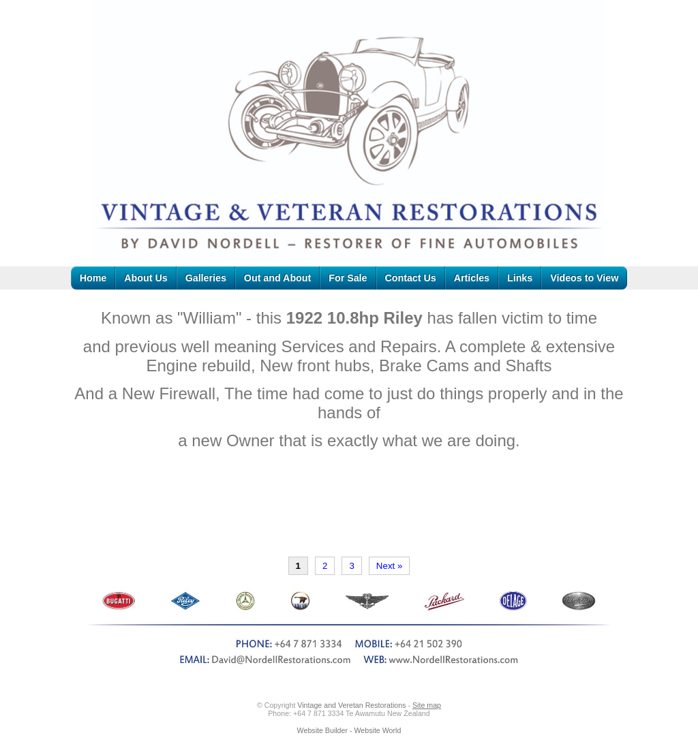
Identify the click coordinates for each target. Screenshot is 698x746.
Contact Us (410, 278)
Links (519, 278)
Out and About (277, 278)
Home (93, 278)
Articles (471, 278)
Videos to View (584, 278)
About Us (145, 278)
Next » (389, 566)
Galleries (205, 278)
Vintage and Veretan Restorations (351, 705)
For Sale (348, 278)
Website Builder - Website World (349, 730)
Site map (426, 705)
